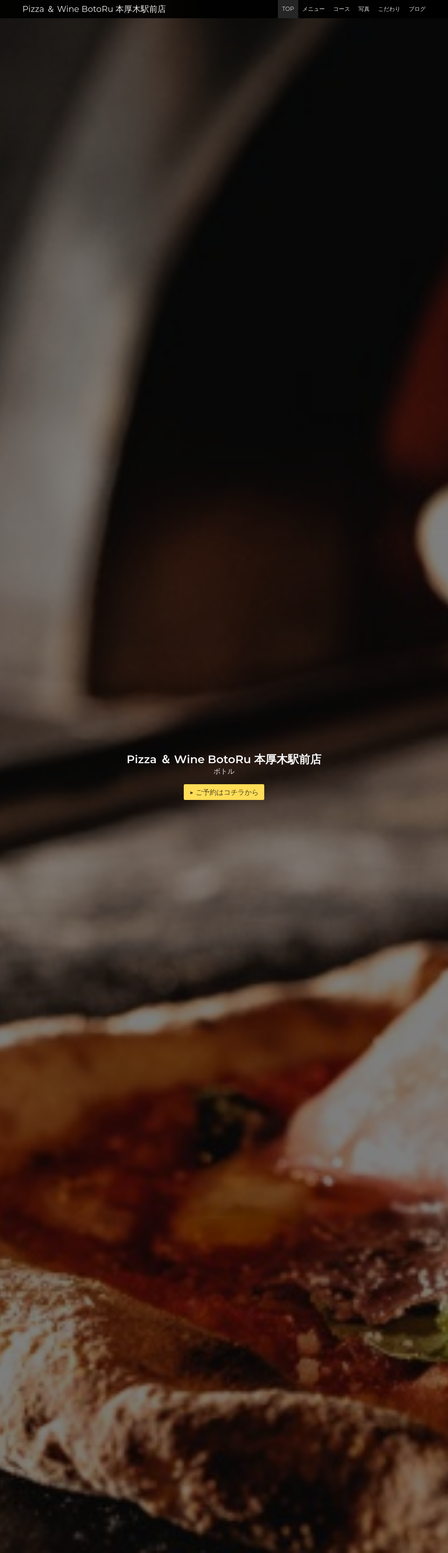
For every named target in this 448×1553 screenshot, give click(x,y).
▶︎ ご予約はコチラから (223, 792)
